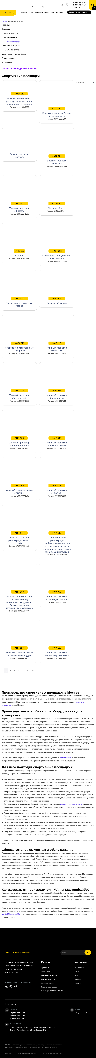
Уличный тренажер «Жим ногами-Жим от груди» (19, 651)
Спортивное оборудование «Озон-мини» (56, 254)
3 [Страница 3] (14, 671)
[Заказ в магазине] (84, 82)
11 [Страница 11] (38, 671)
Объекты (24, 12)
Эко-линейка (45, 972)
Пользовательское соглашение (52, 1053)
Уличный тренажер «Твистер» (57, 489)
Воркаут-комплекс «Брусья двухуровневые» (56, 112)
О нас (31, 12)
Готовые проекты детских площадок (20, 69)
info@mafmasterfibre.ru (83, 1013)
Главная (4, 21)
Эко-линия (6, 29)
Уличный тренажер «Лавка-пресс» (57, 394)
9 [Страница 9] (27, 671)
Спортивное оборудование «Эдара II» (19, 347)
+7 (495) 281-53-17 (78, 5)
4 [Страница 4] (18, 671)
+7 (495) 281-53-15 (78, 8)
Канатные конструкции (11, 46)
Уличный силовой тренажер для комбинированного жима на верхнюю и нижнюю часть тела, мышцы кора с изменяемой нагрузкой (57, 542)
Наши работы (79, 968)
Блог (52, 12)
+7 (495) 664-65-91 (78, 2)
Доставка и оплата (41, 12)
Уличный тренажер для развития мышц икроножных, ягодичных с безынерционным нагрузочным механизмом (19, 599)
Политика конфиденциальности (27, 1053)
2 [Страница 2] (10, 671)
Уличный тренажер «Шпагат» (19, 207)
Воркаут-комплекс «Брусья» (56, 159)
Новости (78, 979)
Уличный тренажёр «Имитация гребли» (56, 595)
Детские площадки (47, 983)
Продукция (6, 25)
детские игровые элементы (71, 804)
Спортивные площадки (11, 41)
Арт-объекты (7, 62)
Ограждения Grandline (11, 58)
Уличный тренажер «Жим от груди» (19, 489)
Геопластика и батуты (10, 50)
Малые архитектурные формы (14, 54)
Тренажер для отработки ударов (19, 302)
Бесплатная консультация (79, 12)
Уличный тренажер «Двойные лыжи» (57, 441)
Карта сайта (8, 1053)
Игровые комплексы (10, 33)
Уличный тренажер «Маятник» (57, 347)
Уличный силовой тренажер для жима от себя (19, 537)
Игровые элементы (9, 37)
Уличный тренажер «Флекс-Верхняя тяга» (57, 651)
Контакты (59, 12)
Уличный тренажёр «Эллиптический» (19, 441)
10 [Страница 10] (32, 671)
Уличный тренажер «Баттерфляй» (19, 394)
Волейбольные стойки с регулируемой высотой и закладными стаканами (19, 98)
